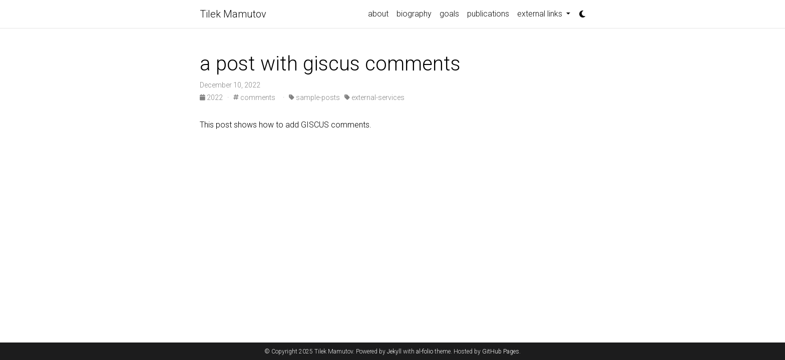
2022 (212, 98)
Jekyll (394, 351)
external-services (374, 98)
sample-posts (314, 98)
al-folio (424, 351)
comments (254, 98)
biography (414, 13)
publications (488, 13)
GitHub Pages (500, 351)
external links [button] (540, 13)
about (378, 13)
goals (449, 13)
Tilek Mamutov (233, 14)
